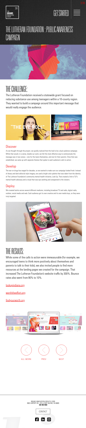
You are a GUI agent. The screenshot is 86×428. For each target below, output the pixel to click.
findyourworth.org (15, 300)
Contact (43, 412)
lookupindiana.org (15, 285)
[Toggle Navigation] (77, 12)
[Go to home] (12, 9)
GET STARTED (61, 14)
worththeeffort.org (15, 293)
